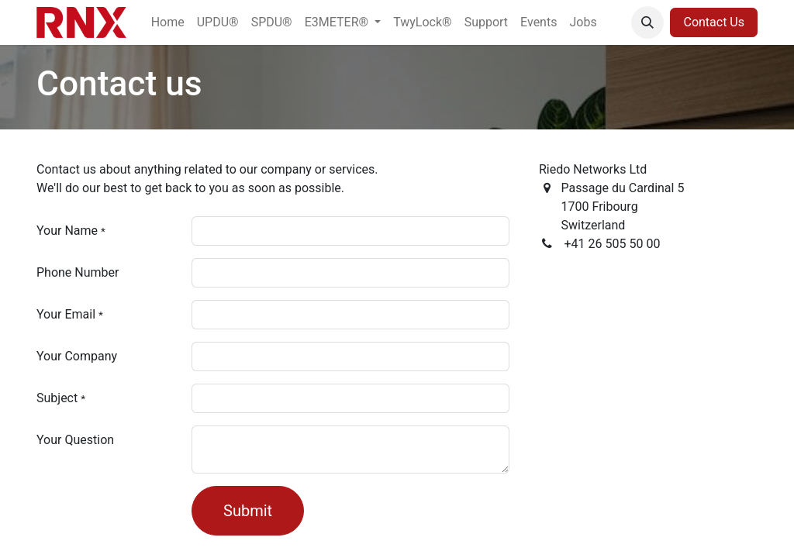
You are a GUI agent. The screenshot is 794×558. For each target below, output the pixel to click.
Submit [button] (247, 510)
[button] (647, 22)
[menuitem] (168, 22)
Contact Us (713, 22)
